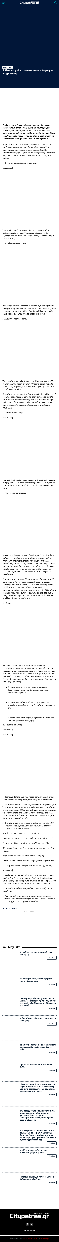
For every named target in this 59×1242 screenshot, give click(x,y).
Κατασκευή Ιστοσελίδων (31, 1238)
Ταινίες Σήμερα (29, 1230)
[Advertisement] (29, 927)
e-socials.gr (45, 1238)
